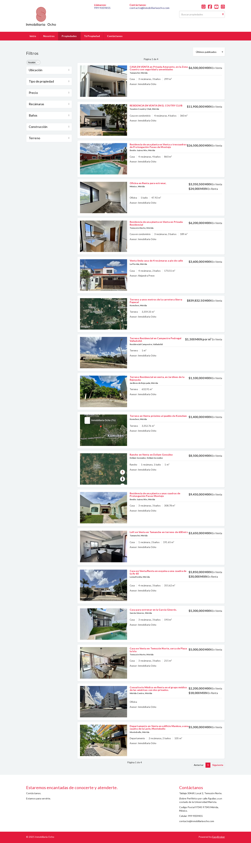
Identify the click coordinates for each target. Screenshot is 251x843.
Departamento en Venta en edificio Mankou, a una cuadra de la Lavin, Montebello (159, 727)
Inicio (33, 36)
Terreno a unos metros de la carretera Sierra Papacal (156, 301)
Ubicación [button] (49, 70)
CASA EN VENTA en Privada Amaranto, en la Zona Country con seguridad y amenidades (159, 68)
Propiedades (69, 36)
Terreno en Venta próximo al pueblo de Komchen (158, 415)
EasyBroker (218, 836)
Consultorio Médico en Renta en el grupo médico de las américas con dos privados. (158, 688)
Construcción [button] (49, 127)
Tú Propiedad (92, 36)
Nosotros (49, 36)
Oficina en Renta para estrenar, (148, 183)
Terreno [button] (49, 138)
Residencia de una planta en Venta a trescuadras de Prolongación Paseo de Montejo (158, 145)
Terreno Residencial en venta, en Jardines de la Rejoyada (157, 378)
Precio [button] (49, 93)
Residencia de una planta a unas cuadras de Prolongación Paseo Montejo (155, 494)
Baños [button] (49, 115)
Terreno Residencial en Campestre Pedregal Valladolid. (155, 339)
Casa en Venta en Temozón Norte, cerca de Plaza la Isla (158, 649)
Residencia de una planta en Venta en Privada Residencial (156, 223)
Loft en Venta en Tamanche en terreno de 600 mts (159, 532)
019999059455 (102, 10)
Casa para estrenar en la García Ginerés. (153, 609)
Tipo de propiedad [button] (49, 81)
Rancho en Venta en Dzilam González (151, 454)
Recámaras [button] (49, 104)
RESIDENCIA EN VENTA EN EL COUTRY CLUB (156, 105)
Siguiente (217, 765)
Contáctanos (115, 36)
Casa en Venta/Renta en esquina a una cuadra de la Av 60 (158, 572)
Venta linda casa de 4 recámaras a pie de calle (156, 260)
